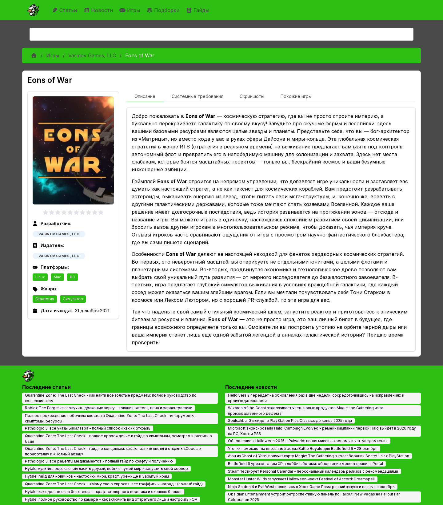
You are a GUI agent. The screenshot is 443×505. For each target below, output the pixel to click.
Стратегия (44, 299)
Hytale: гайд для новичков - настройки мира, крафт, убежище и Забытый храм (97, 476)
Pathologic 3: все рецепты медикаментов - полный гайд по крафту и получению (99, 461)
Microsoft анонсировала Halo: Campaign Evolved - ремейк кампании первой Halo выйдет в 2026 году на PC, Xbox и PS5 (322, 431)
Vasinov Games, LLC (92, 55)
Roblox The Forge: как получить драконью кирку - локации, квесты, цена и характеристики (108, 408)
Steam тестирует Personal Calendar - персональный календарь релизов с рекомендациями (313, 471)
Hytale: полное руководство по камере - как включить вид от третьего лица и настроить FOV (111, 499)
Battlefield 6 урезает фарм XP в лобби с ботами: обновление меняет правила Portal (305, 463)
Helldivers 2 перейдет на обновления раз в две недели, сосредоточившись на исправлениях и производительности (316, 398)
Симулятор (73, 299)
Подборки (163, 10)
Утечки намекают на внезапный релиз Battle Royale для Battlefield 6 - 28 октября (302, 448)
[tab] (145, 96)
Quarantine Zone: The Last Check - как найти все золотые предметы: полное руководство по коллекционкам (111, 398)
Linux (40, 277)
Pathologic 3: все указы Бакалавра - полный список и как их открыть (87, 428)
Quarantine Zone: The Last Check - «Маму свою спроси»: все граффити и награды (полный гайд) (114, 484)
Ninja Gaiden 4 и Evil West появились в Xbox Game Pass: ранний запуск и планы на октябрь (311, 486)
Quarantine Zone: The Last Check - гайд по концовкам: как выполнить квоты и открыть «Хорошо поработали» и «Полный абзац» (113, 451)
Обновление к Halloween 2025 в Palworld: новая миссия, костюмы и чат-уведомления (308, 440)
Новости (98, 10)
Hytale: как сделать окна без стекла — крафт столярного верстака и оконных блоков (103, 491)
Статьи (65, 10)
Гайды (198, 10)
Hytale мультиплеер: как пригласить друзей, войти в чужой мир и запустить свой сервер (106, 468)
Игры (130, 10)
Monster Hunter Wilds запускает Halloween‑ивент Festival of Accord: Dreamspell (301, 479)
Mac (57, 277)
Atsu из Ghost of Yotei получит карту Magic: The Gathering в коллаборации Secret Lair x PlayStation (318, 456)
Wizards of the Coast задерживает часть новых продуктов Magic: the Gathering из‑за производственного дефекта (305, 411)
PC (72, 277)
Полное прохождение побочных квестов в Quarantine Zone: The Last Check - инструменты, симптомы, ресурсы (110, 418)
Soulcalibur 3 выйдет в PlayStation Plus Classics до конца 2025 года (290, 420)
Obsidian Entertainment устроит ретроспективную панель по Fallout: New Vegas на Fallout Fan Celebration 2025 (314, 497)
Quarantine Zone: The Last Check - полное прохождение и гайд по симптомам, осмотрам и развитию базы (118, 439)
